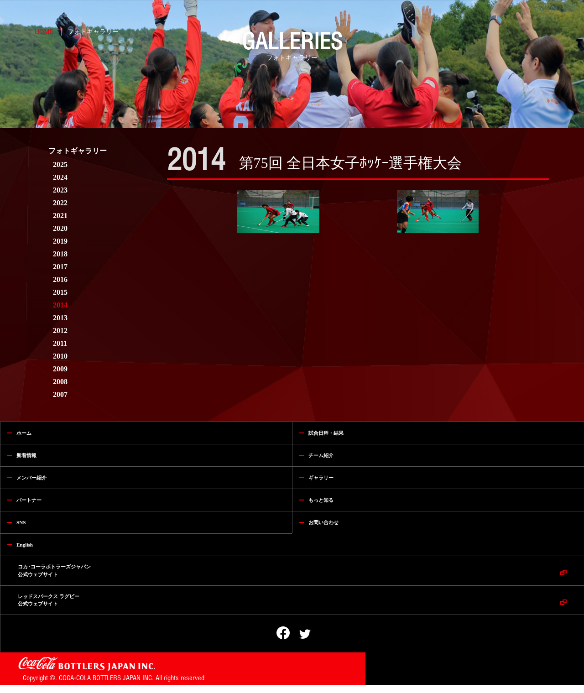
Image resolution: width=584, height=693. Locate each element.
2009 (60, 369)
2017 (60, 267)
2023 (60, 190)
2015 (60, 292)
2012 (60, 330)
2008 (60, 382)
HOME (44, 31)
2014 (60, 305)
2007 (60, 394)
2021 (60, 215)
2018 (60, 254)
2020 (60, 228)
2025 (60, 164)
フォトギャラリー (93, 31)
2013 (60, 318)
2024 (60, 177)
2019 (60, 241)
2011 (60, 343)
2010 (60, 356)
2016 (60, 279)
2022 (60, 203)
